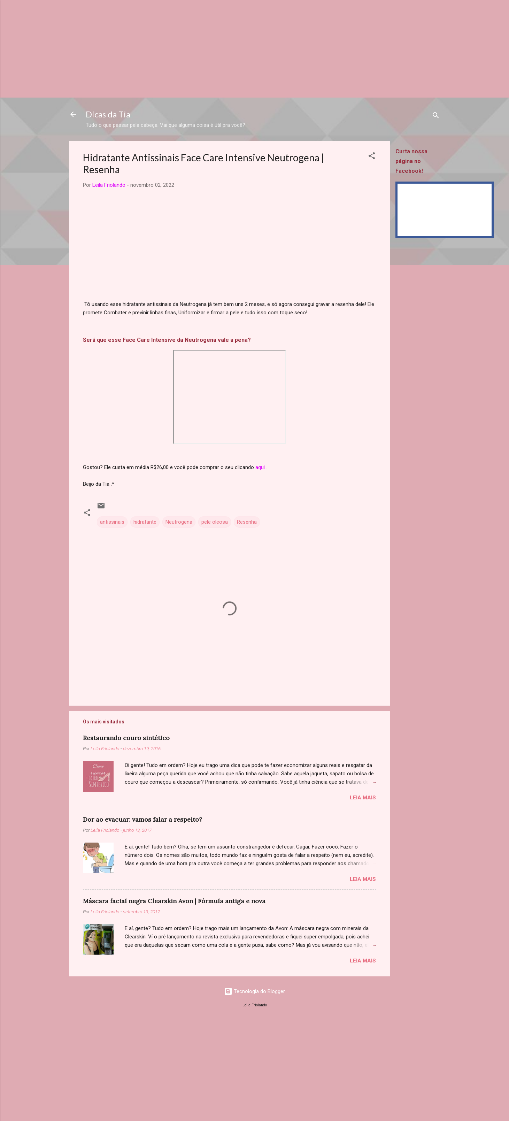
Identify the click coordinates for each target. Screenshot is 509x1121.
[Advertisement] (209, 49)
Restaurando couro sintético (126, 738)
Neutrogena (178, 522)
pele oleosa (214, 522)
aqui (260, 467)
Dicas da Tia (108, 114)
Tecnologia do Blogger (254, 991)
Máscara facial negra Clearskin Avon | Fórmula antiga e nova (174, 901)
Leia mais (363, 797)
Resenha (247, 522)
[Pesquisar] (436, 116)
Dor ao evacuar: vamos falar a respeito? (142, 819)
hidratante (144, 522)
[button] (372, 157)
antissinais (112, 522)
